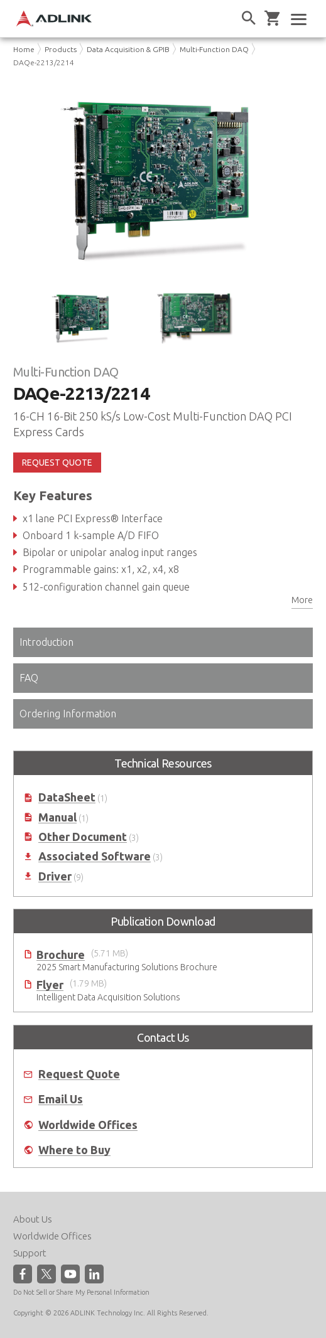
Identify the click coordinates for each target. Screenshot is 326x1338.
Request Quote (79, 1074)
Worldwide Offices (88, 1125)
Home (24, 49)
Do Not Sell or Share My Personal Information (81, 1292)
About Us (32, 1219)
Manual (57, 817)
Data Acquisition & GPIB (128, 49)
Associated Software (94, 856)
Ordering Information (67, 713)
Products (61, 49)
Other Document (82, 837)
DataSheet (66, 797)
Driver (55, 876)
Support (29, 1253)
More (302, 600)
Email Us (60, 1099)
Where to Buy (74, 1150)
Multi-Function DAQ (214, 49)
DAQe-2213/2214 (43, 62)
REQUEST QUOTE (57, 463)
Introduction (46, 642)
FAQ (28, 677)
